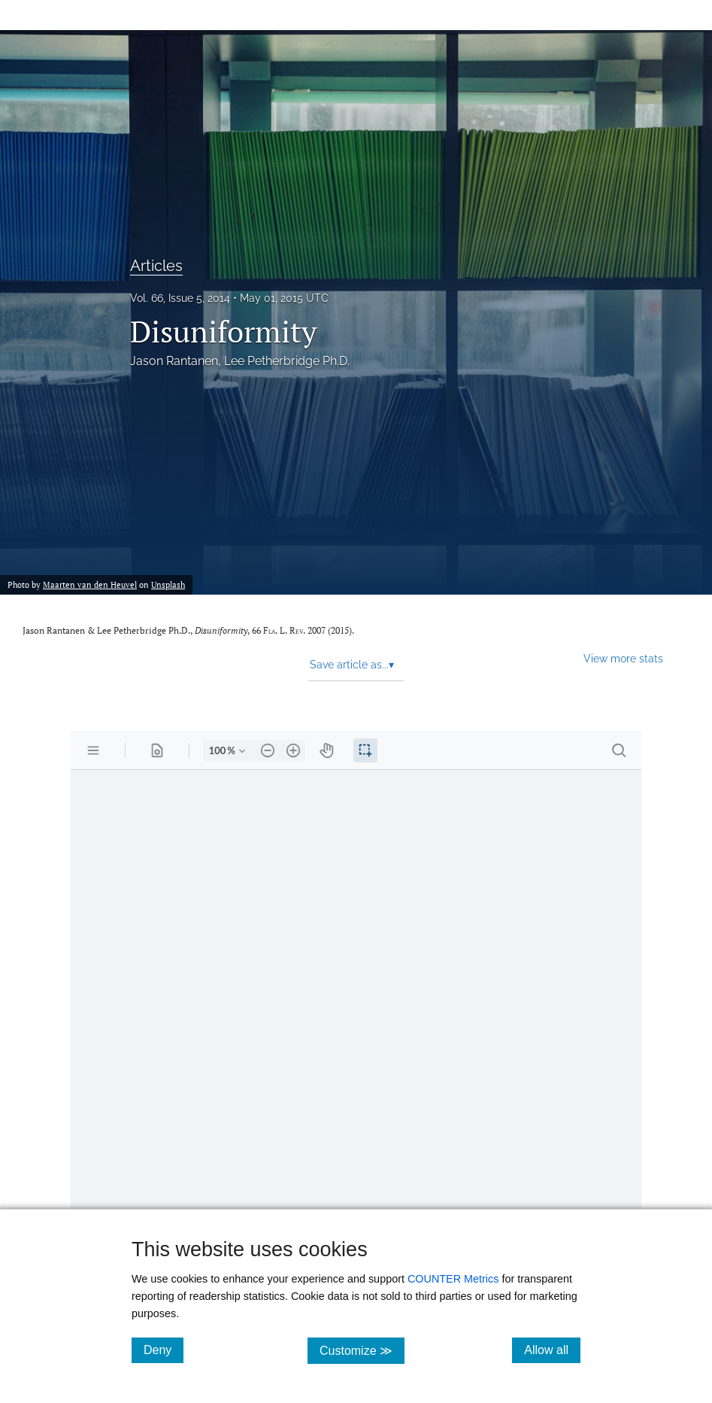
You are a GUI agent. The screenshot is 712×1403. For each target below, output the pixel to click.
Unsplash (168, 584)
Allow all (552, 1349)
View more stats (623, 658)
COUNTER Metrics (453, 1279)
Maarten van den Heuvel (90, 584)
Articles (156, 266)
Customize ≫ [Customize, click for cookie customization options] (362, 1350)
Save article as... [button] (352, 665)
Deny (163, 1349)
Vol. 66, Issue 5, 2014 (180, 298)
